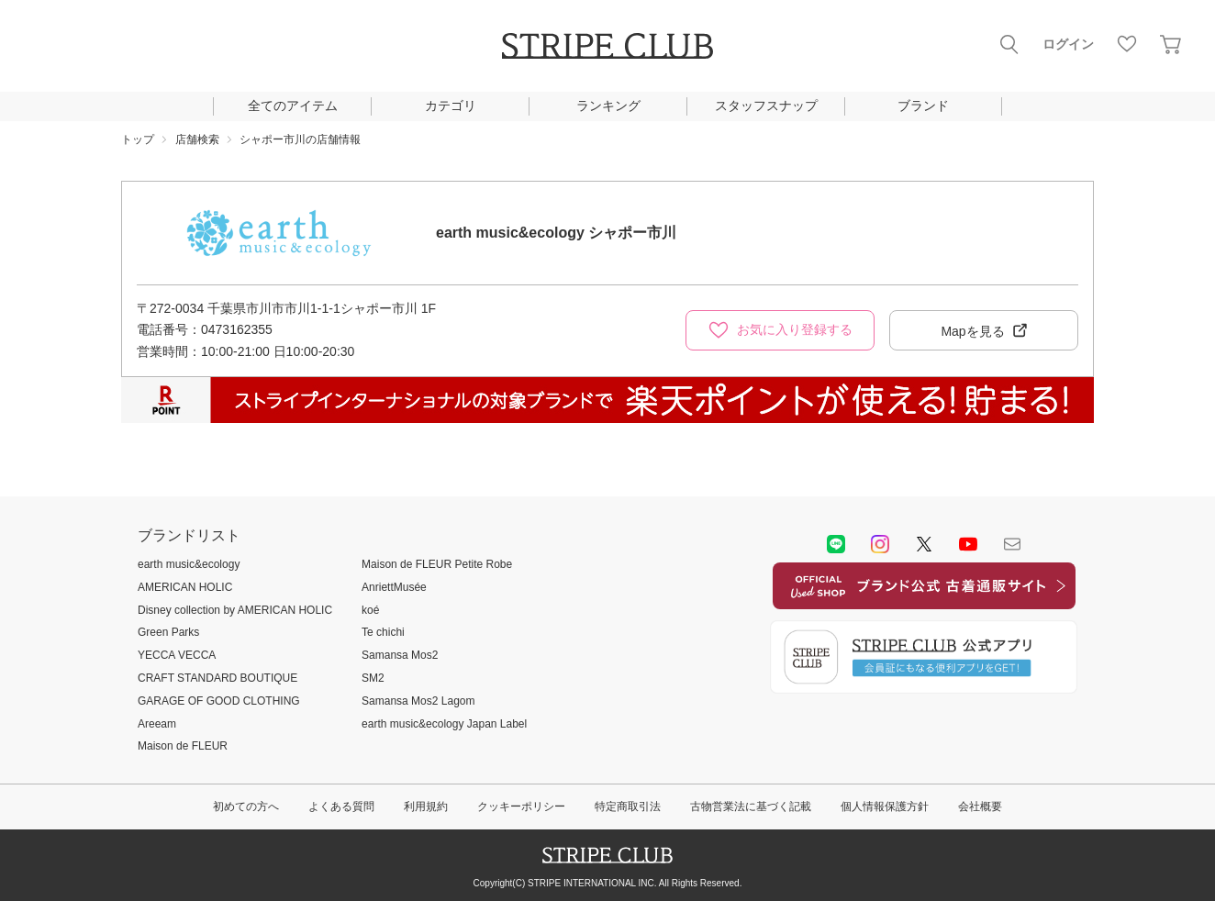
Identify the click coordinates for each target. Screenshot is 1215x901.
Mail (1012, 544)
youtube (968, 544)
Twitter (924, 544)
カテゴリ (450, 105)
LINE (836, 544)
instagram (880, 544)
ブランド (923, 105)
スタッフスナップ (766, 105)
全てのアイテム (293, 105)
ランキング (608, 105)
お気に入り (1127, 44)
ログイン (1068, 44)
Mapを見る (972, 331)
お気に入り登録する (795, 329)
